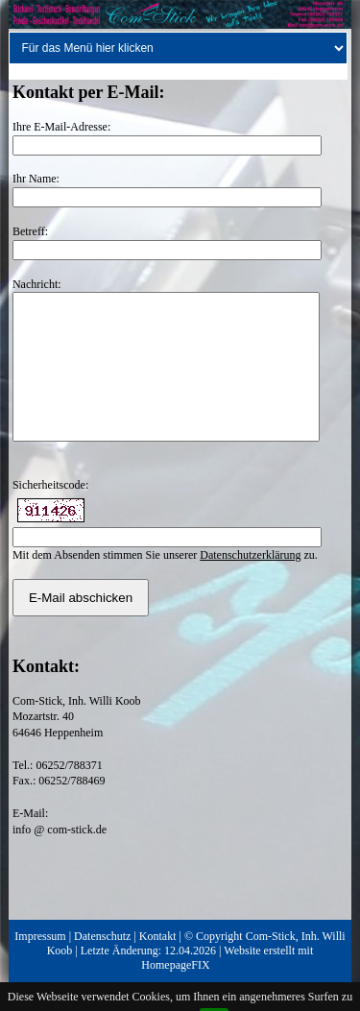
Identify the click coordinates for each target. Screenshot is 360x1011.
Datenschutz (102, 965)
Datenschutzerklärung (250, 583)
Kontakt (158, 965)
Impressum (39, 965)
